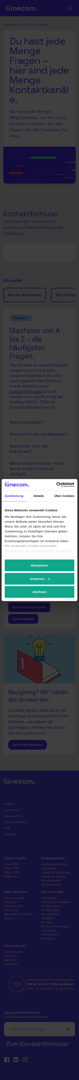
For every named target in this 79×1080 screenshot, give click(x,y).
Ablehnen (39, 592)
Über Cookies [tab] (64, 496)
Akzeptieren (39, 565)
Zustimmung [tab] (14, 496)
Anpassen (40, 578)
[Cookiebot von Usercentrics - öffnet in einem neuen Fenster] (56, 484)
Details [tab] (39, 496)
